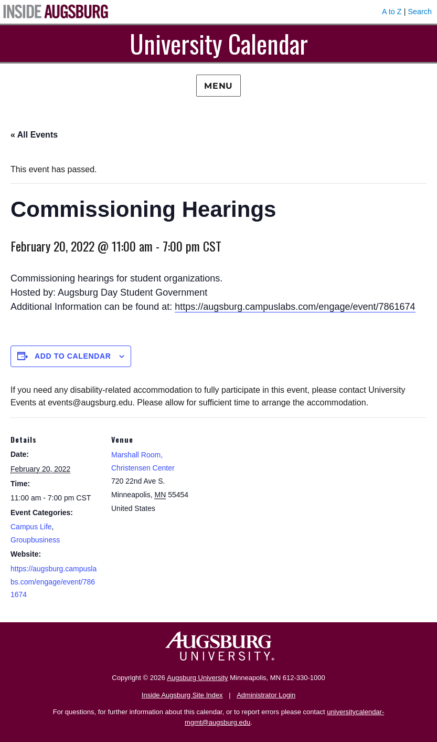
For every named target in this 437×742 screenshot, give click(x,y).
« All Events (34, 134)
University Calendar (219, 43)
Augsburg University (197, 678)
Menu (218, 86)
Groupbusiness (35, 540)
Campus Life (31, 526)
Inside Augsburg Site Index (182, 695)
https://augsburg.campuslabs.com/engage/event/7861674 (295, 306)
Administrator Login (266, 695)
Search (420, 11)
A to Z (392, 11)
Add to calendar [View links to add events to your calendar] (73, 356)
